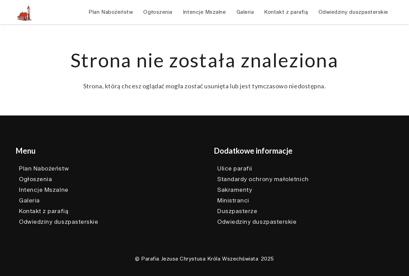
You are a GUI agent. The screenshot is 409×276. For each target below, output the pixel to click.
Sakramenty (234, 189)
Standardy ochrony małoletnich (263, 179)
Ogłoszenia (35, 179)
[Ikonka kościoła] (24, 12)
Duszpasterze (237, 211)
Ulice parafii (234, 168)
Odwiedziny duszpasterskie (58, 221)
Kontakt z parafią (43, 211)
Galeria (29, 200)
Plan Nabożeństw (44, 168)
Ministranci (233, 200)
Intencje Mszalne (44, 189)
